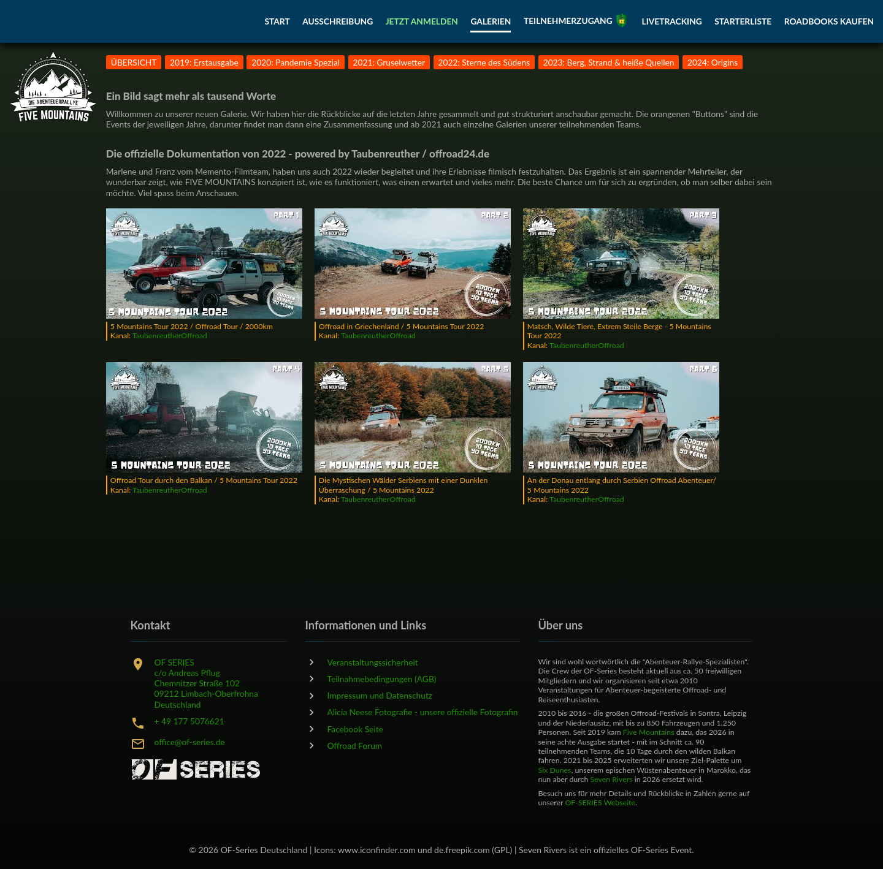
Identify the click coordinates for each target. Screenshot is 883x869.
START (276, 21)
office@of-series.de (190, 742)
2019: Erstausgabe (204, 62)
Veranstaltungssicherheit (372, 662)
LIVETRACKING (672, 21)
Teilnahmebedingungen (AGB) (382, 679)
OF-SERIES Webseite (600, 802)
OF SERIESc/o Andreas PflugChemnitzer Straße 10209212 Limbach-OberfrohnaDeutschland (206, 683)
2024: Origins (712, 62)
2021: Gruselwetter (389, 62)
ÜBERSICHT (134, 62)
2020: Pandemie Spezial (295, 62)
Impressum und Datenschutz (380, 695)
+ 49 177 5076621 (189, 721)
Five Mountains (649, 732)
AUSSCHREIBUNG (337, 21)
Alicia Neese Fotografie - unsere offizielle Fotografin (422, 712)
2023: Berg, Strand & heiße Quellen (609, 62)
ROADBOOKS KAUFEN (829, 21)
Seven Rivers (611, 779)
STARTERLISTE (742, 21)
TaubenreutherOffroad (169, 335)
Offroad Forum (355, 745)
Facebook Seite (355, 729)
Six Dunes (554, 770)
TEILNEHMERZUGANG (576, 21)
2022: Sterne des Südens (484, 62)
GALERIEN (490, 21)
